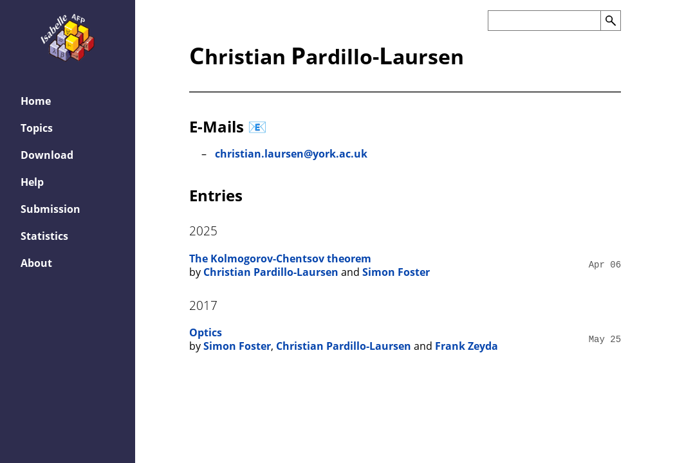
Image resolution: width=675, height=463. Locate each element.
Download (47, 155)
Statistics (44, 236)
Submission (50, 209)
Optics (205, 332)
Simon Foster (396, 272)
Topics (37, 128)
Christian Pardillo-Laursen (270, 272)
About (36, 263)
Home (36, 101)
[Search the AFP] (544, 20)
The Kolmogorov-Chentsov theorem (280, 258)
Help (32, 182)
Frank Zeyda (466, 346)
